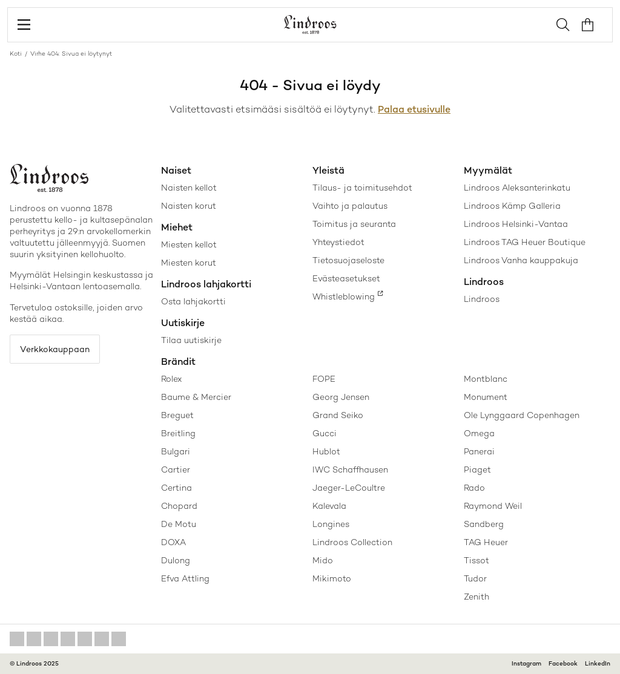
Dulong (175, 560)
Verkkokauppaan (55, 349)
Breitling (178, 433)
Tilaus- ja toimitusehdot (362, 187)
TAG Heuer (486, 542)
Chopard (179, 505)
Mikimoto (331, 578)
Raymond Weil (493, 505)
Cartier (175, 469)
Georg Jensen (340, 396)
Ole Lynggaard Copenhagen (521, 415)
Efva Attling (185, 578)
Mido (322, 560)
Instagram (526, 663)
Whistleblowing (343, 296)
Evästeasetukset (346, 278)
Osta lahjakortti (193, 301)
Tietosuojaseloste (348, 260)
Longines (330, 524)
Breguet (177, 415)
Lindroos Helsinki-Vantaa (516, 223)
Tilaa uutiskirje (191, 340)
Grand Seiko (337, 415)
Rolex (171, 378)
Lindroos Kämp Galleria (512, 205)
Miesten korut (188, 262)
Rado (474, 487)
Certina (176, 487)
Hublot (326, 451)
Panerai (479, 451)
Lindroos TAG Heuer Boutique (524, 242)
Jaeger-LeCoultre (348, 487)
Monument (485, 396)
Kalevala (329, 505)
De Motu (178, 524)
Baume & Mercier (196, 396)
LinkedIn (597, 663)
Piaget (477, 469)
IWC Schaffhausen (350, 469)
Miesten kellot (189, 244)
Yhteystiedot (338, 242)
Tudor (475, 578)
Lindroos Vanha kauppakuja (521, 260)
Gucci (324, 433)
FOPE (323, 378)
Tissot (476, 560)
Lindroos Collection (352, 542)
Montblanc (485, 378)
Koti (16, 53)
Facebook (563, 663)
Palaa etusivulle (414, 109)
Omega (479, 433)
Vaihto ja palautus (350, 205)
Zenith (476, 596)
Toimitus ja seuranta (354, 223)
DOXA (173, 542)
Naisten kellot (189, 187)
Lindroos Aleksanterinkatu (517, 187)
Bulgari (175, 451)
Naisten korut (188, 205)
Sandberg (484, 524)
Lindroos (482, 298)
